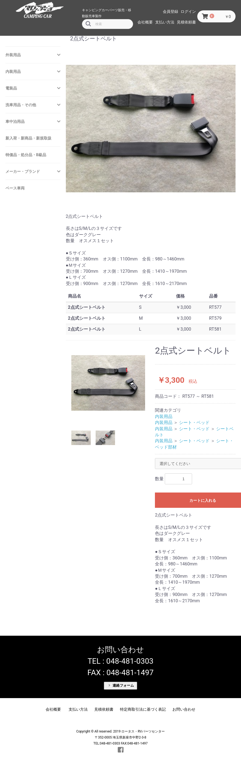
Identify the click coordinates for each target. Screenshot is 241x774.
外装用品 (13, 55)
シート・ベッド (194, 422)
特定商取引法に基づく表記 (143, 709)
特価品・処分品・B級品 (25, 155)
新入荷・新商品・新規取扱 (28, 138)
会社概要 (145, 22)
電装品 (11, 88)
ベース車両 (15, 188)
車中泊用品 (15, 121)
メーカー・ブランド (22, 171)
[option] (108, 383)
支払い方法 (164, 22)
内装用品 (13, 71)
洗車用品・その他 (20, 105)
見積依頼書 (186, 22)
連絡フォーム (121, 685)
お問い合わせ (183, 709)
